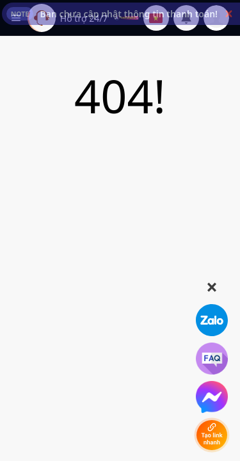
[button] (229, 13)
